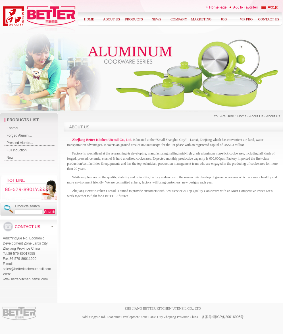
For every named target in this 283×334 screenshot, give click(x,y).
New (10, 158)
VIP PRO (246, 19)
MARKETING (201, 19)
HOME (89, 19)
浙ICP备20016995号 (228, 317)
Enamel (12, 128)
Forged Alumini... (19, 135)
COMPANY (178, 19)
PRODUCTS (134, 19)
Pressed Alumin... (20, 143)
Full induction (17, 150)
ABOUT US (111, 19)
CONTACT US (268, 19)
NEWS (156, 19)
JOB (224, 19)
